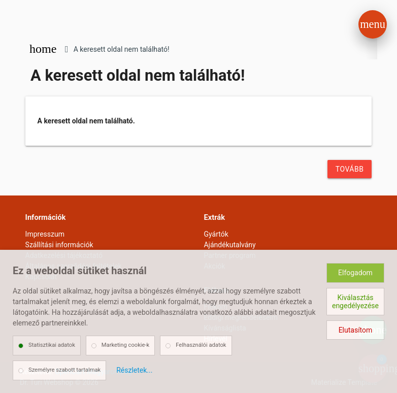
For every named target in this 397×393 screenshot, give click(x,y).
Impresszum (44, 234)
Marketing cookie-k (125, 345)
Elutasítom (356, 330)
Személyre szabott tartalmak (64, 370)
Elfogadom (355, 273)
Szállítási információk (59, 245)
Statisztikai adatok (51, 345)
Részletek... (134, 370)
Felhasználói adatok (201, 345)
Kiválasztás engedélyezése (355, 301)
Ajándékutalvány (229, 245)
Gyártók (216, 234)
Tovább (350, 169)
